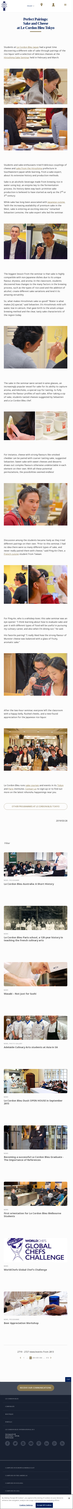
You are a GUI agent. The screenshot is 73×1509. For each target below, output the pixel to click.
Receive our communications (35, 1387)
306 (41, 1358)
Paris (10, 788)
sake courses (32, 785)
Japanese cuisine (56, 202)
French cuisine (11, 554)
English (31, 6)
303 (30, 1358)
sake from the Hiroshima (29, 168)
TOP (68, 1379)
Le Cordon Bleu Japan (28, 47)
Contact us (30, 788)
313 (47, 1358)
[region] (36, 1501)
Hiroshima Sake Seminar (16, 57)
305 (37, 1358)
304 (34, 1358)
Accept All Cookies (44, 1505)
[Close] (69, 1498)
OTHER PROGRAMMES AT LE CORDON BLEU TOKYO (36, 806)
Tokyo (60, 785)
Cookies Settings (26, 1505)
